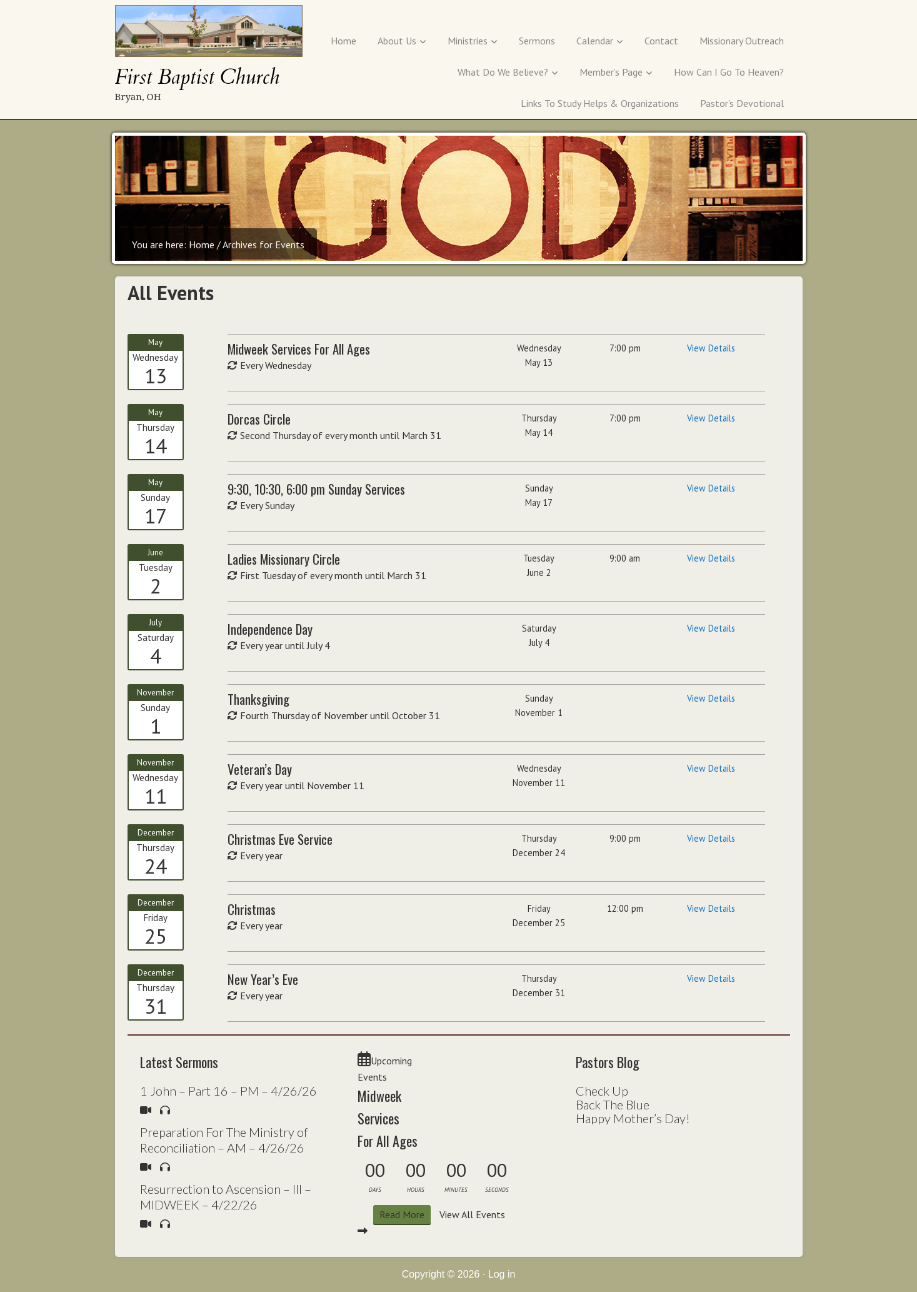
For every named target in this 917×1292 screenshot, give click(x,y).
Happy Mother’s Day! (633, 1118)
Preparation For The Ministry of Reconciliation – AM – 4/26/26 (224, 1139)
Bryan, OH (138, 96)
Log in (502, 1274)
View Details (711, 348)
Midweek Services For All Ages (388, 1118)
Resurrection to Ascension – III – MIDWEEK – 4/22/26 (225, 1196)
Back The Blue (612, 1104)
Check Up (602, 1090)
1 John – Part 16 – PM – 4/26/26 (228, 1090)
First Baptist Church (197, 77)
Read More (401, 1214)
